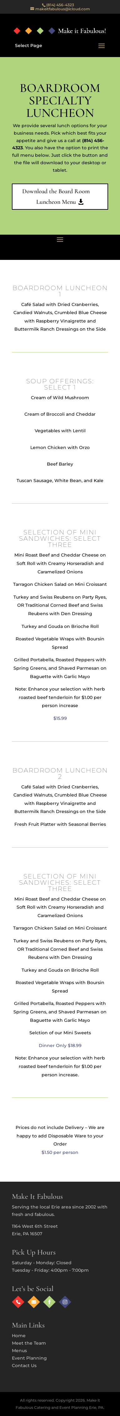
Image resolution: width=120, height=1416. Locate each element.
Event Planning (29, 1358)
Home (19, 1335)
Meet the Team (29, 1343)
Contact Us (24, 1365)
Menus (19, 1350)
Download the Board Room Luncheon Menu (56, 197)
